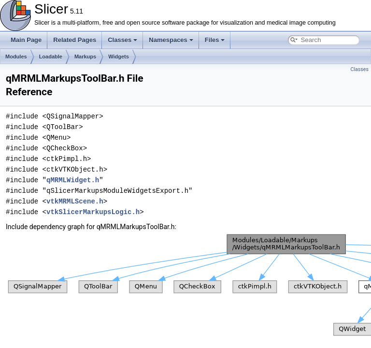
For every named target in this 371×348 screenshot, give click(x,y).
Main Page (26, 40)
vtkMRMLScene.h (74, 201)
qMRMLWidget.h (72, 180)
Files (215, 40)
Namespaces (171, 40)
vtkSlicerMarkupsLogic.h (93, 212)
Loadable (50, 56)
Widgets (118, 56)
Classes (122, 40)
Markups (85, 56)
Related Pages (74, 40)
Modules (16, 56)
